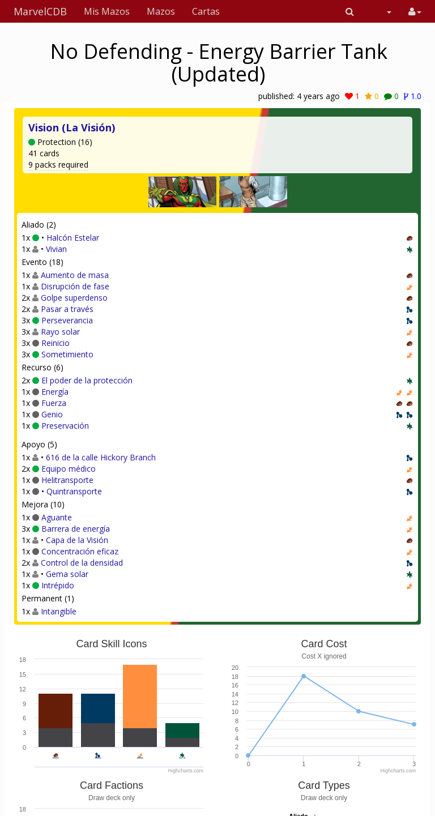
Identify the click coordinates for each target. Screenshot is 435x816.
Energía (55, 391)
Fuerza (53, 403)
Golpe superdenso (74, 297)
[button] (349, 11)
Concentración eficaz (79, 551)
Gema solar (67, 574)
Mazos (161, 11)
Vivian (56, 248)
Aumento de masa (75, 275)
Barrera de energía (75, 528)
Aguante (56, 517)
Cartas (206, 11)
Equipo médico (68, 468)
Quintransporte (74, 491)
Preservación (65, 425)
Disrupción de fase (75, 286)
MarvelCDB (40, 11)
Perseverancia (67, 320)
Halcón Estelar (72, 237)
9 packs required (58, 164)
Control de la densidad (82, 562)
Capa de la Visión (77, 540)
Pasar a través (67, 309)
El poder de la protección (87, 380)
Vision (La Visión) (71, 127)
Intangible (58, 611)
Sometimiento (67, 354)
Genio (52, 414)
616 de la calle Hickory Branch (101, 457)
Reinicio (55, 342)
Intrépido (57, 585)
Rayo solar (60, 331)
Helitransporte (67, 480)
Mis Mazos (107, 11)
